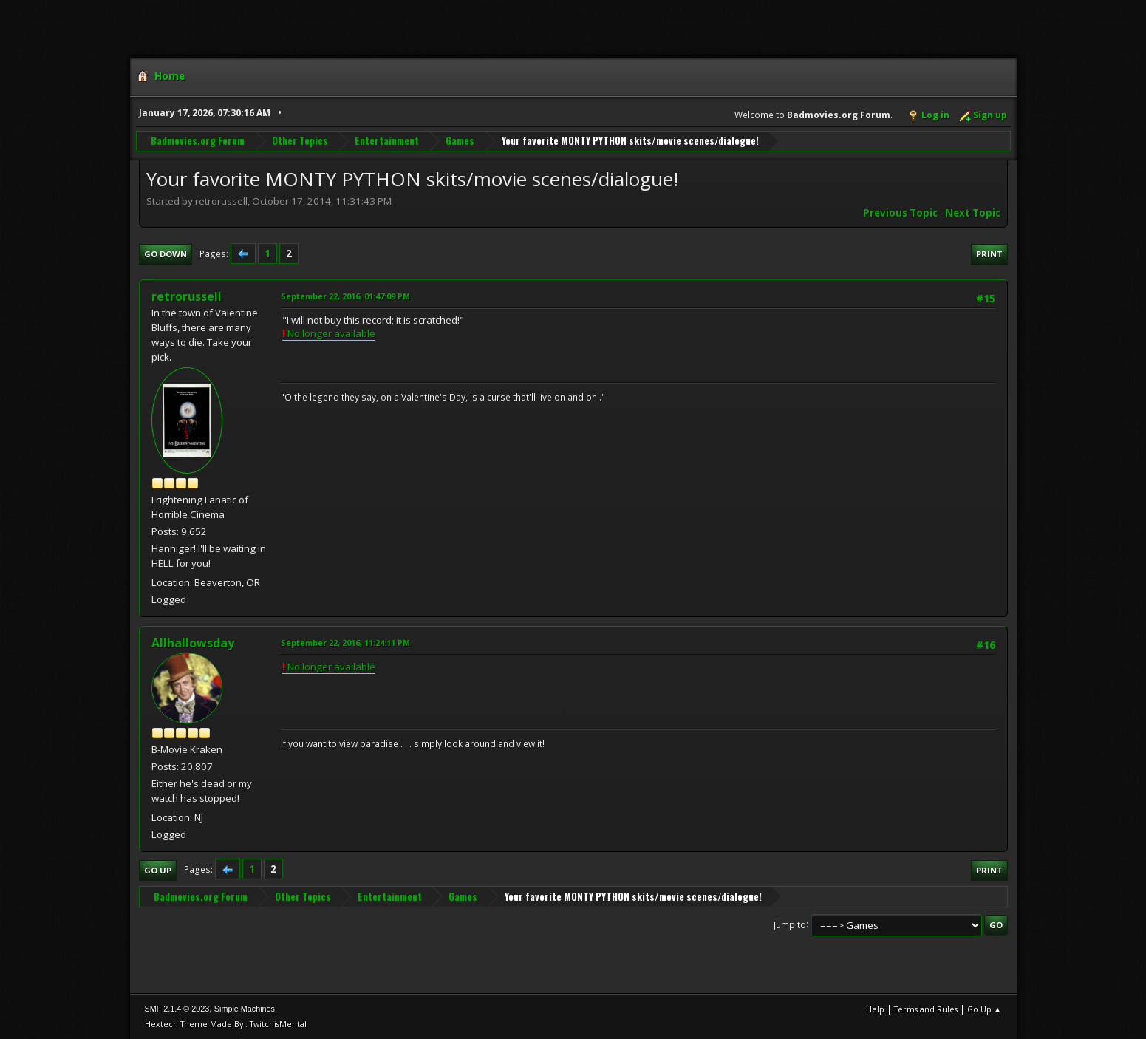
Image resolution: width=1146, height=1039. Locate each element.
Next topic (972, 212)
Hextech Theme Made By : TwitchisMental (226, 1023)
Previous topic (900, 212)
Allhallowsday (192, 643)
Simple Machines (244, 1008)
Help (875, 1009)
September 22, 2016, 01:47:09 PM (345, 296)
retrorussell (186, 296)
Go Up (157, 870)
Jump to (790, 924)
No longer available (328, 333)
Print (989, 253)
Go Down (165, 253)
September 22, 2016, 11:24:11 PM (345, 642)
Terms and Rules (926, 1009)
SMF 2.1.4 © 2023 (177, 1008)
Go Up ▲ (984, 1009)
